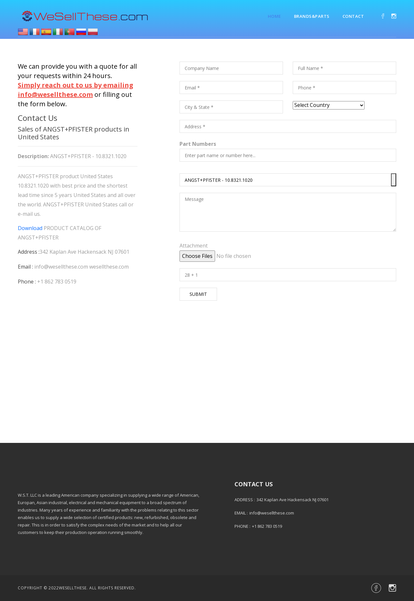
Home (274, 16)
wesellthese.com (109, 266)
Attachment (194, 245)
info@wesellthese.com (61, 266)
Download (30, 228)
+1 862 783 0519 (56, 281)
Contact (353, 16)
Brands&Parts (312, 16)
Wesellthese (73, 588)
